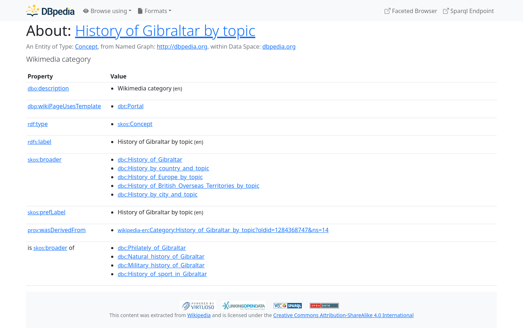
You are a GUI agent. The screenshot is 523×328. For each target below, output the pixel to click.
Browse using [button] (105, 11)
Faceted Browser (411, 11)
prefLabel (46, 212)
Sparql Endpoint (468, 11)
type (38, 124)
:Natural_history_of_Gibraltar (161, 256)
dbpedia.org (279, 46)
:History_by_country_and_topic (163, 168)
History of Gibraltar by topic (165, 30)
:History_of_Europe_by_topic (160, 177)
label (40, 142)
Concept (86, 46)
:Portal (130, 106)
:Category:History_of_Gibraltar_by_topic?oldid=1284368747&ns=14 (223, 230)
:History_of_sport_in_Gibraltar (162, 274)
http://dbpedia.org (182, 46)
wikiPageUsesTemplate (64, 106)
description (48, 88)
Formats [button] (152, 11)
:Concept (135, 124)
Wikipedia (199, 315)
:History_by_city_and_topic (158, 194)
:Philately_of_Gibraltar (152, 248)
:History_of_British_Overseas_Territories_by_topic (188, 186)
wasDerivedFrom (57, 230)
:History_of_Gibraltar (150, 159)
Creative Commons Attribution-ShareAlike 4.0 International (343, 315)
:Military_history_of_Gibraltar (161, 265)
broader (44, 159)
